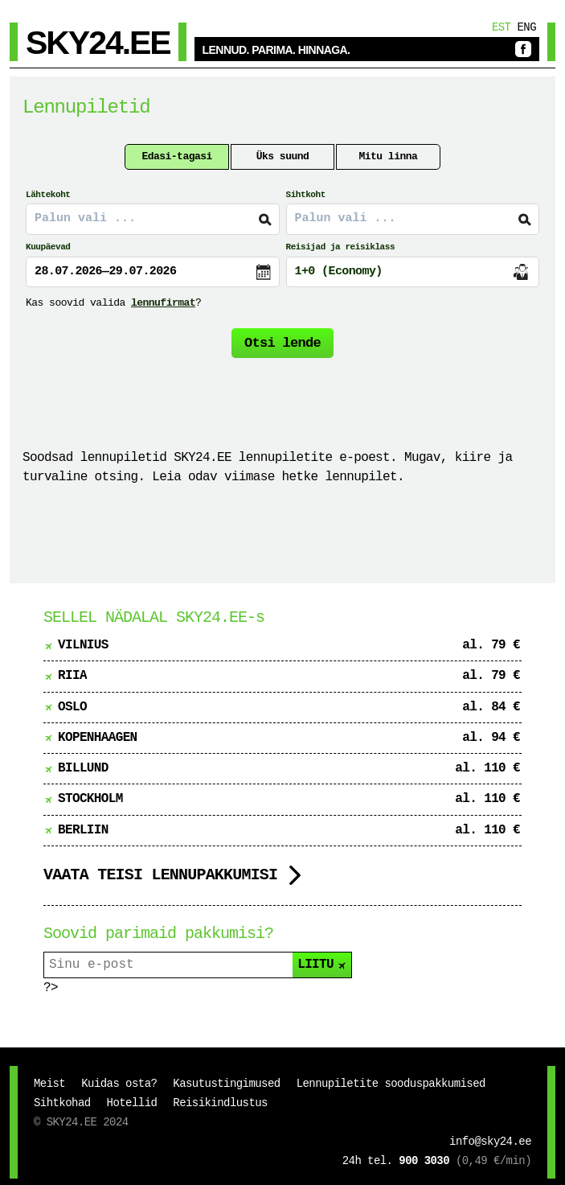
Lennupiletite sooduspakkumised (391, 1083)
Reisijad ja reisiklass (340, 247)
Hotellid (132, 1103)
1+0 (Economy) (339, 271)
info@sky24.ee (490, 1141)
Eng (526, 27)
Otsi (282, 343)
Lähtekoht (48, 195)
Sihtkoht (305, 195)
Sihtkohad (62, 1103)
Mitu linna (387, 156)
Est (501, 27)
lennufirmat (163, 303)
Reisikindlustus (220, 1103)
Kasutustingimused (226, 1083)
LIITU (322, 964)
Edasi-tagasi (176, 156)
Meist (49, 1083)
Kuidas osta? (119, 1083)
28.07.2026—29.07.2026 (105, 271)
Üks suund (282, 156)
